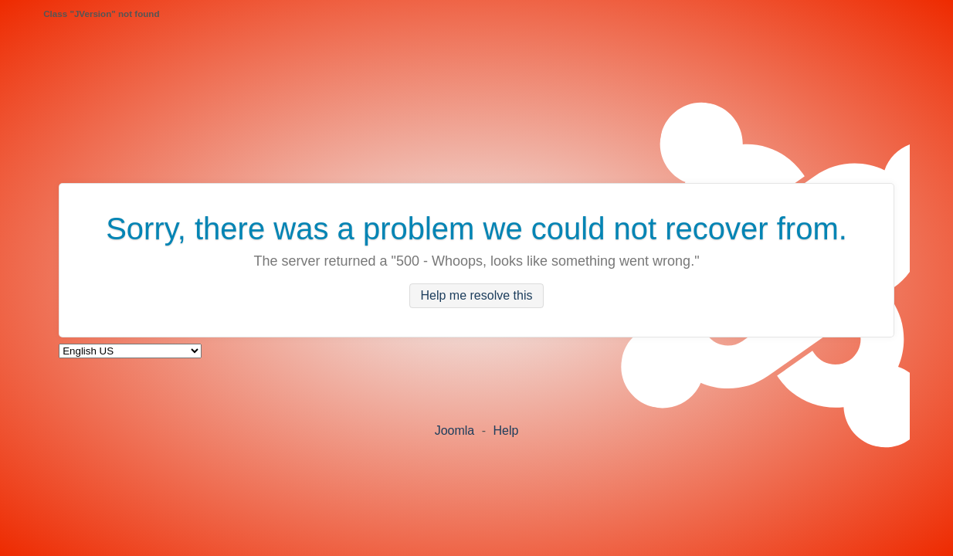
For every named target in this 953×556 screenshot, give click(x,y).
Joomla (455, 430)
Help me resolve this (477, 296)
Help (505, 430)
